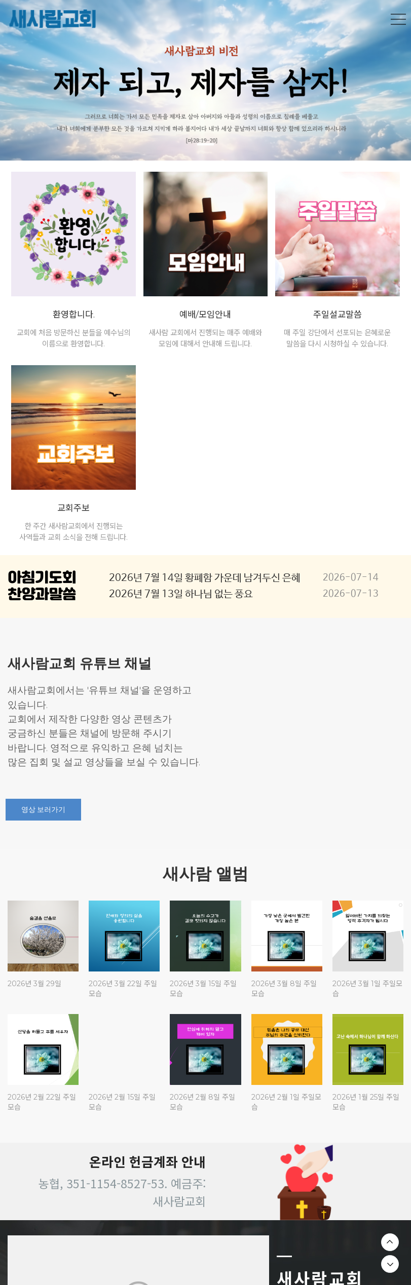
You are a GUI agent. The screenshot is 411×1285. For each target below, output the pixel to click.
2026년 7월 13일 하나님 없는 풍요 (181, 594)
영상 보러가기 (43, 809)
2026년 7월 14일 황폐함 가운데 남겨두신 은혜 (205, 578)
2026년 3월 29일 (34, 983)
